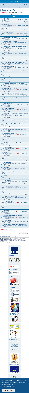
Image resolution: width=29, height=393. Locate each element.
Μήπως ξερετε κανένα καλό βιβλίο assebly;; (15, 224)
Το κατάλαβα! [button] (8, 390)
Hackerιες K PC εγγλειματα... (11, 41)
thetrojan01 (17, 19)
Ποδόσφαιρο (7, 162)
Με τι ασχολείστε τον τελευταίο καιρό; (13, 93)
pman (16, 168)
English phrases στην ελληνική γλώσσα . (14, 142)
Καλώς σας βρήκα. (8, 32)
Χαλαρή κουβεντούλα (7, 10)
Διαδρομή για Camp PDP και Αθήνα (12, 123)
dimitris (16, 163)
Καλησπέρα (7, 24)
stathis (16, 25)
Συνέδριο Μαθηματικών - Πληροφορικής (14, 83)
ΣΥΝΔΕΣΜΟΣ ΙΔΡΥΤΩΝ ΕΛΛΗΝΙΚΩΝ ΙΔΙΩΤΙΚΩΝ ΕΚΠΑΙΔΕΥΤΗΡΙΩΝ (14, 314)
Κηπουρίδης (17, 79)
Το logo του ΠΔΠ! (8, 201)
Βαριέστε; (6, 210)
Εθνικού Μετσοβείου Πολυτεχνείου (14, 345)
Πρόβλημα (6, 28)
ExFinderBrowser (8, 157)
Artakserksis (17, 191)
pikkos (16, 181)
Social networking (8, 220)
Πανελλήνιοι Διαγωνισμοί (10, 133)
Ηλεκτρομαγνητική (8, 103)
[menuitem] (7, 5)
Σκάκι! (5, 206)
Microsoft (6, 190)
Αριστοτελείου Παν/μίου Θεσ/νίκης (14, 341)
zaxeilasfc (16, 74)
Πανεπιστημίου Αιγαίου (14, 346)
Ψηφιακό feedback (8, 119)
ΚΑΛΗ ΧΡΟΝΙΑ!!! (8, 73)
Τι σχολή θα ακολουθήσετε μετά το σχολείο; (14, 62)
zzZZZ (5, 128)
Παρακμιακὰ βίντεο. (9, 78)
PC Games (7, 175)
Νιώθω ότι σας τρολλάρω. (10, 88)
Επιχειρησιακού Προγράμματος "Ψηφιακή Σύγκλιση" (14, 359)
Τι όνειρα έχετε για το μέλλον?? (12, 186)
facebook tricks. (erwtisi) (10, 66)
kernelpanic (17, 42)
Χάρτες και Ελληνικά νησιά (10, 196)
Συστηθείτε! (7, 18)
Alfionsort (6, 152)
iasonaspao (17, 29)
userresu (16, 53)
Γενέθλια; (6, 167)
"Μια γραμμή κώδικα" (9, 108)
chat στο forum (8, 56)
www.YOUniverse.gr (9, 171)
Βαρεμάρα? (7, 52)
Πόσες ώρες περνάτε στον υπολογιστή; (14, 70)
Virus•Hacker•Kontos (19, 104)
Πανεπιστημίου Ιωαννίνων (14, 347)
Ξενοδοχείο (7, 138)
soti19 (16, 221)
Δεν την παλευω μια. (9, 147)
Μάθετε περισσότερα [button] (8, 386)
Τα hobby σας (7, 180)
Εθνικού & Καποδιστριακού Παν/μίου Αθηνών (14, 343)
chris (15, 38)
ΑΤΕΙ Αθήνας (14, 349)
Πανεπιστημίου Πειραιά (14, 348)
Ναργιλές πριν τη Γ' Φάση (10, 37)
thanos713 (17, 115)
